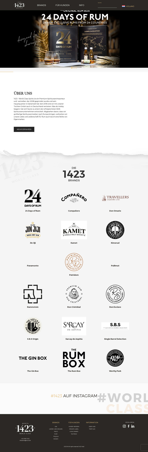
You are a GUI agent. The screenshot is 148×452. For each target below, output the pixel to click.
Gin (56, 426)
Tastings (74, 434)
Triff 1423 (92, 429)
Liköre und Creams (55, 429)
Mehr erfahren (24, 129)
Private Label (74, 429)
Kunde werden (74, 426)
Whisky (55, 439)
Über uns (92, 426)
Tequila (56, 436)
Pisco (56, 431)
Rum (55, 434)
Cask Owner (74, 431)
